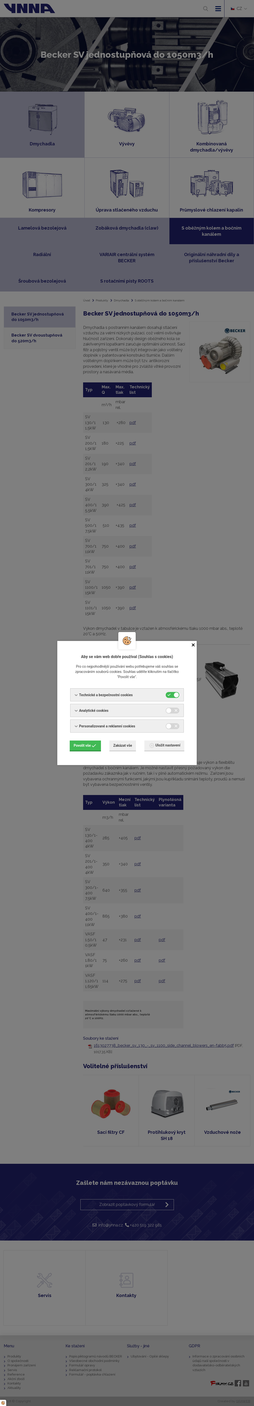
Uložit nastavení (164, 745)
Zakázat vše (122, 745)
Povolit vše (85, 745)
